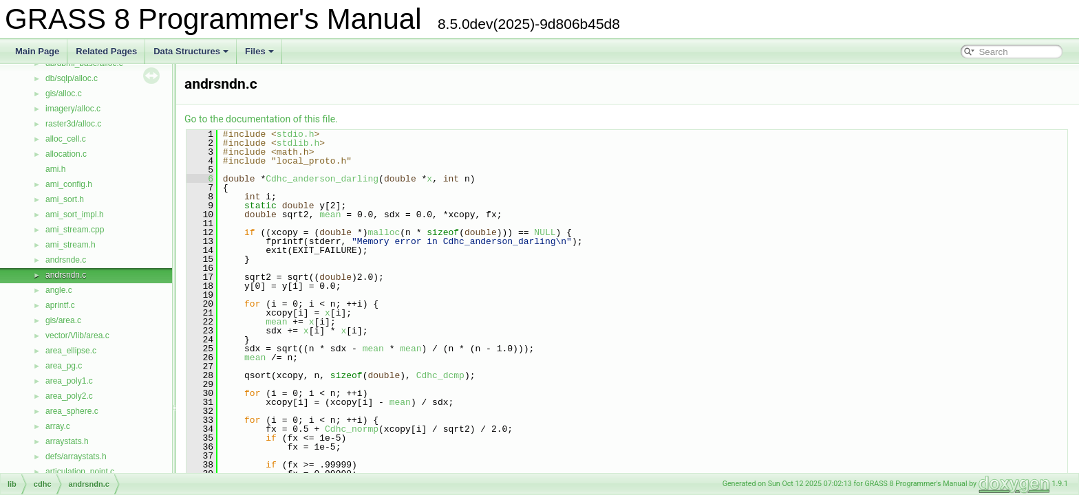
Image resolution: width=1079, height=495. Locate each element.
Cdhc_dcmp (440, 375)
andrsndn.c (65, 275)
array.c (57, 426)
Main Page (37, 51)
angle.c (58, 290)
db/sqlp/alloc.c (71, 78)
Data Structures (190, 51)
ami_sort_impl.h (74, 214)
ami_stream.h (70, 245)
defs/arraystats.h (76, 456)
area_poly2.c (69, 396)
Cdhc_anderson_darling (322, 179)
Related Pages (106, 51)
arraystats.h (67, 441)
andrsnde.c (65, 260)
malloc (383, 232)
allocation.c (66, 154)
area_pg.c (63, 366)
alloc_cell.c (65, 139)
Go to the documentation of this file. (261, 118)
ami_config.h (68, 184)
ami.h (55, 169)
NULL (544, 232)
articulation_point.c (79, 471)
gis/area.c (63, 320)
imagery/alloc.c (72, 108)
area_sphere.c (71, 411)
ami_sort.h (64, 199)
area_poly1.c (69, 381)
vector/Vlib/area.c (77, 335)
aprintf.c (60, 305)
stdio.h (295, 134)
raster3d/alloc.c (73, 124)
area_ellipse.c (70, 350)
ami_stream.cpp (74, 229)
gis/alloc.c (63, 93)
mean (330, 214)
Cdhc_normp (351, 429)
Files (259, 51)
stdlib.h (298, 143)
